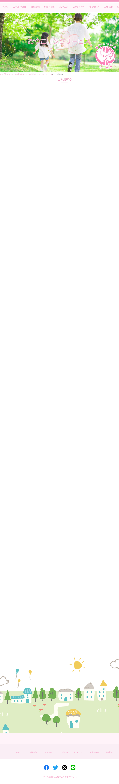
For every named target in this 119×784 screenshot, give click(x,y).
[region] (59, 42)
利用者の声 (94, 6)
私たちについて (79, 752)
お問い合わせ (94, 752)
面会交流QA (110, 752)
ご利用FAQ (78, 6)
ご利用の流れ (19, 6)
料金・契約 (49, 6)
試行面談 (64, 6)
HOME (5, 6)
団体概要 (108, 6)
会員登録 (35, 6)
